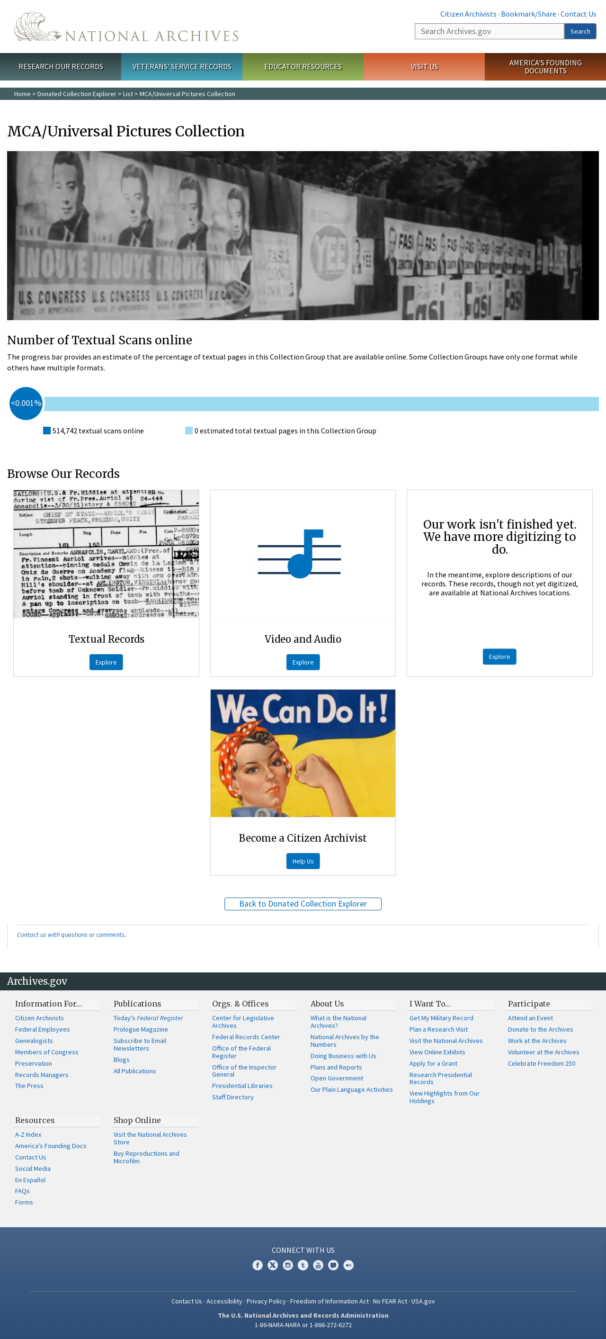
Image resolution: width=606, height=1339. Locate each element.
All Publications (135, 1071)
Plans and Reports (336, 1067)
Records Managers (42, 1074)
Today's (148, 1018)
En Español (30, 1180)
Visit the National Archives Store (150, 1138)
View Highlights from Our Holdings (445, 1097)
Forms (24, 1202)
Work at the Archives (537, 1040)
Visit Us (424, 66)
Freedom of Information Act (329, 1301)
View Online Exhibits (437, 1052)
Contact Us (579, 13)
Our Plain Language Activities (352, 1089)
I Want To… (430, 1003)
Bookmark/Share (528, 13)
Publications (137, 1003)
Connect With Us (303, 1250)
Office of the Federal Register (241, 1052)
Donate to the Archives (540, 1029)
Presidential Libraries (242, 1085)
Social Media (33, 1168)
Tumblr (303, 1265)
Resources (35, 1120)
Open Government (337, 1078)
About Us (327, 1003)
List (128, 94)
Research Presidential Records (441, 1078)
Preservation (33, 1063)
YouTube (318, 1265)
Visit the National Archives (446, 1040)
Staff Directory (233, 1097)
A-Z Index (28, 1134)
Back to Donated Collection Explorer (303, 904)
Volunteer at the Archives (543, 1052)
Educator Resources (303, 66)
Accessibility (224, 1301)
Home (22, 94)
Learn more (521, 1322)
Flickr (348, 1265)
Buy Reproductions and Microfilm (146, 1157)
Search (580, 31)
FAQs (22, 1190)
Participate (529, 1003)
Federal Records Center (246, 1037)
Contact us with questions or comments (71, 934)
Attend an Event (530, 1018)
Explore (106, 662)
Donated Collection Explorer (76, 94)
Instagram (288, 1265)
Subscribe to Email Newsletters (140, 1044)
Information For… (48, 1003)
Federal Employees (42, 1029)
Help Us (303, 861)
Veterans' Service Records (182, 66)
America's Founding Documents (545, 66)
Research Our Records (60, 66)
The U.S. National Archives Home (126, 26)
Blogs (122, 1059)
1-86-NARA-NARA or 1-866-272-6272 (303, 1325)
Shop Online (137, 1120)
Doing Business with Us (343, 1055)
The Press (29, 1085)
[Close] (595, 1251)
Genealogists (34, 1040)
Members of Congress (47, 1052)
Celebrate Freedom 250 (541, 1063)
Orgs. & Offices (240, 1003)
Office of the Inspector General (244, 1071)
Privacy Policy (266, 1301)
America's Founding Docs (51, 1145)
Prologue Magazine (141, 1029)
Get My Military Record (441, 1018)
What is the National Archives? (338, 1022)
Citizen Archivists (468, 13)
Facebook (257, 1265)
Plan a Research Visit (439, 1029)
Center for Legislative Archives (243, 1022)
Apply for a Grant (433, 1063)
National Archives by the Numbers (345, 1041)
